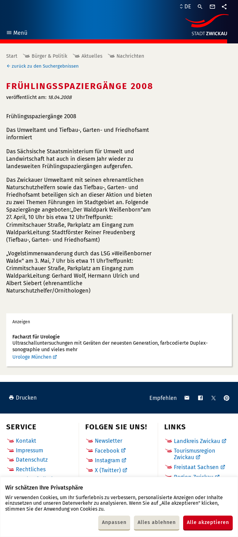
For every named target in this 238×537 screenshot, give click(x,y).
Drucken (23, 397)
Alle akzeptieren (208, 522)
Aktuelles (92, 56)
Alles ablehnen (157, 522)
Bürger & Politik (49, 56)
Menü (16, 33)
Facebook (107, 450)
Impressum (29, 450)
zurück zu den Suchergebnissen (45, 66)
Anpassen (114, 522)
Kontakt (26, 440)
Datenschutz (32, 459)
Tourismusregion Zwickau (194, 454)
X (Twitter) (108, 470)
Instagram (107, 460)
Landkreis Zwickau (197, 441)
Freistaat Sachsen (196, 467)
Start (11, 56)
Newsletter (108, 440)
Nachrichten (130, 56)
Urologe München (31, 357)
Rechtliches (31, 469)
